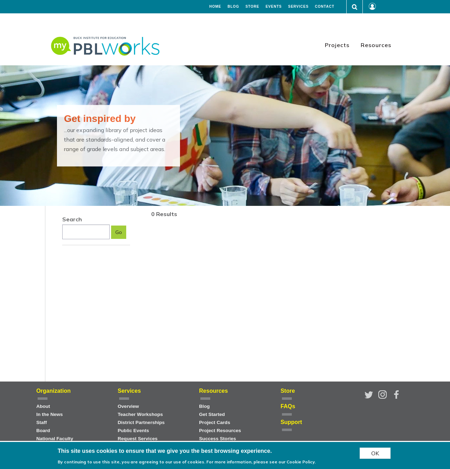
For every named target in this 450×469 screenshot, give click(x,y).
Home (215, 6)
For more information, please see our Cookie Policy (260, 461)
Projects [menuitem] (337, 44)
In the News (49, 414)
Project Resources (220, 430)
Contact (324, 6)
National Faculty (54, 438)
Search (72, 219)
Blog (233, 6)
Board (43, 430)
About (43, 406)
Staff (41, 422)
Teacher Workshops (140, 414)
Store (252, 6)
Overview (128, 406)
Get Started (212, 414)
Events (273, 6)
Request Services (138, 438)
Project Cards (214, 422)
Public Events (133, 430)
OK (375, 453)
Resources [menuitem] (376, 44)
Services (298, 6)
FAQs (288, 406)
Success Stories (217, 438)
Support (291, 422)
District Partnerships (141, 422)
